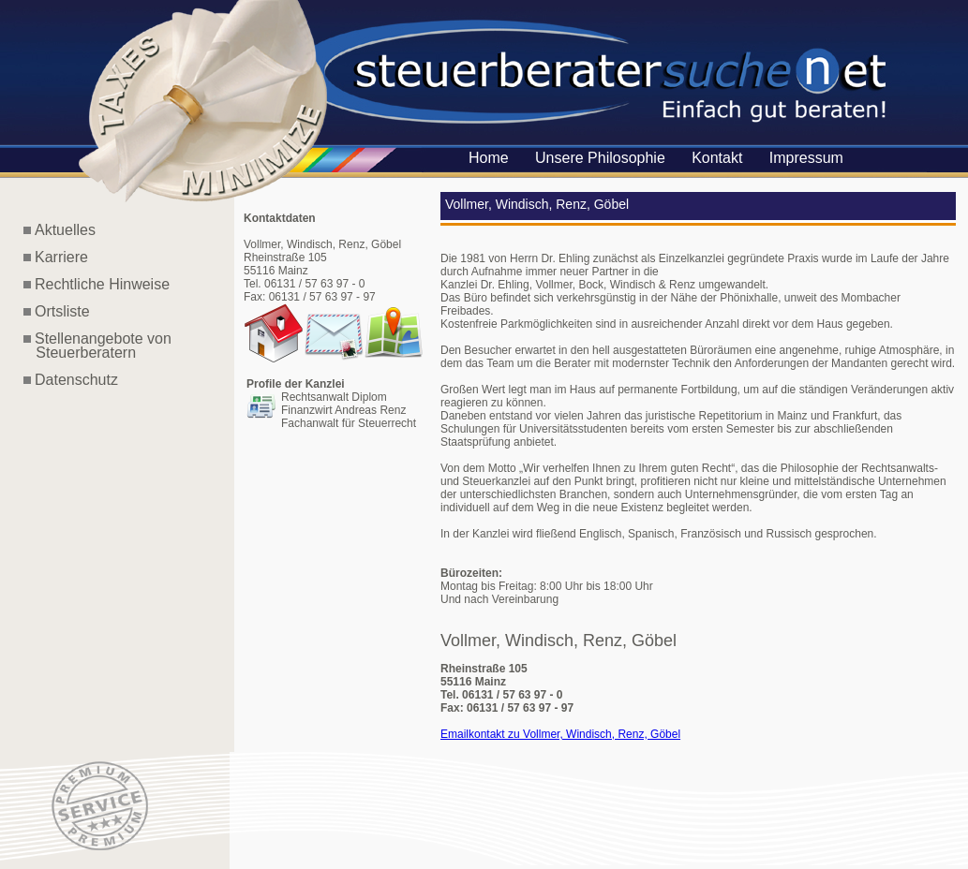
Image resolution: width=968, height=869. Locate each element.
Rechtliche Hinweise (102, 284)
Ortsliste (62, 311)
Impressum (806, 158)
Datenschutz (76, 380)
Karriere (61, 257)
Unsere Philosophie (600, 158)
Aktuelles (65, 230)
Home (489, 158)
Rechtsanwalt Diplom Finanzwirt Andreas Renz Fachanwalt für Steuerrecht (348, 410)
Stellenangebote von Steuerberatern (97, 346)
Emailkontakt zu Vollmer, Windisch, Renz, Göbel (560, 734)
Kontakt (717, 158)
